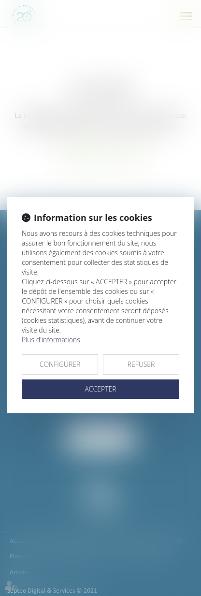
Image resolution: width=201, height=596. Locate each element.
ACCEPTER (100, 388)
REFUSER (141, 364)
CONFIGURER (60, 364)
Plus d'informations (51, 339)
